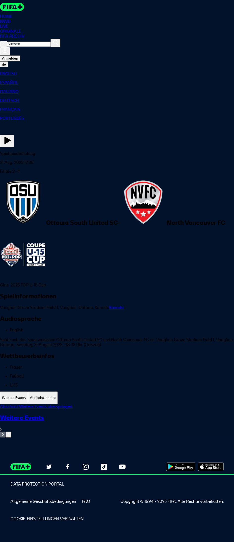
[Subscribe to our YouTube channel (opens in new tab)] (122, 466)
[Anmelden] (5, 51)
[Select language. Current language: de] (4, 64)
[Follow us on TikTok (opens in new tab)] (104, 466)
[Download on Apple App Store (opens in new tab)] (211, 466)
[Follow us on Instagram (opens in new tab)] (85, 466)
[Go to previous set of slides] (3, 435)
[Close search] (3, 44)
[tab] (14, 397)
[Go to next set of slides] (8, 435)
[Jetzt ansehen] (7, 141)
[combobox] (29, 44)
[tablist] (117, 397)
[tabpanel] (117, 421)
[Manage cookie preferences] (47, 518)
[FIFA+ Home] (12, 7)
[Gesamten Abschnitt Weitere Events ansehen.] (117, 423)
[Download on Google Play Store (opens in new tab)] (180, 466)
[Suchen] (55, 43)
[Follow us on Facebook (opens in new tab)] (67, 466)
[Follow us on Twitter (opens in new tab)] (49, 466)
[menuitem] (117, 73)
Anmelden (10, 58)
